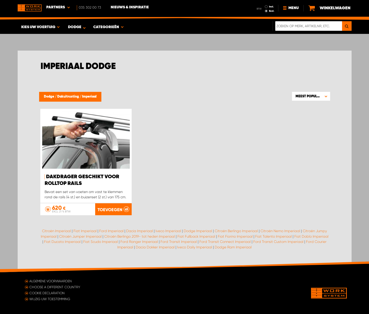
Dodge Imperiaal (198, 231)
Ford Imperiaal (111, 231)
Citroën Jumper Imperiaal (80, 236)
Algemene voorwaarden (50, 281)
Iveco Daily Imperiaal (194, 247)
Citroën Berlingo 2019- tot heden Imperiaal (139, 236)
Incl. (271, 6)
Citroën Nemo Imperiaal (280, 231)
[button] (311, 96)
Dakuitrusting (68, 96)
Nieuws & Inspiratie (130, 7)
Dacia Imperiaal (139, 231)
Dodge (49, 96)
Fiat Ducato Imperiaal (62, 242)
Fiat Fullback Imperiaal (196, 236)
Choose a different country (54, 287)
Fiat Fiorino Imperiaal (235, 236)
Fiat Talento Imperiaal (273, 236)
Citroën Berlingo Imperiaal (236, 231)
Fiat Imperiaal (85, 231)
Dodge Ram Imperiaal (233, 247)
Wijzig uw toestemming (49, 299)
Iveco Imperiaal (168, 231)
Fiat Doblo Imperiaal (311, 236)
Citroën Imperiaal (56, 231)
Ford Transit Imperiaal (179, 242)
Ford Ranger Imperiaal (139, 242)
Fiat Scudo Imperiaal (100, 242)
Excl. (271, 11)
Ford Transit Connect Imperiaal (225, 242)
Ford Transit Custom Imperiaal (278, 242)
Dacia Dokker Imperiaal (155, 247)
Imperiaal (89, 96)
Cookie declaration (47, 293)
